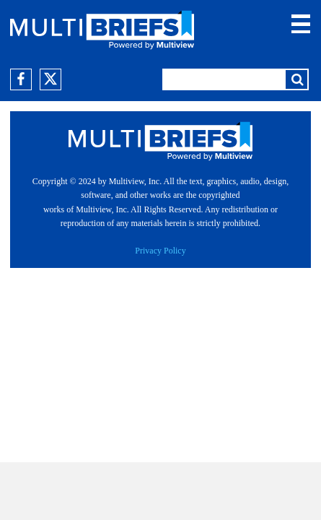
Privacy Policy (160, 251)
